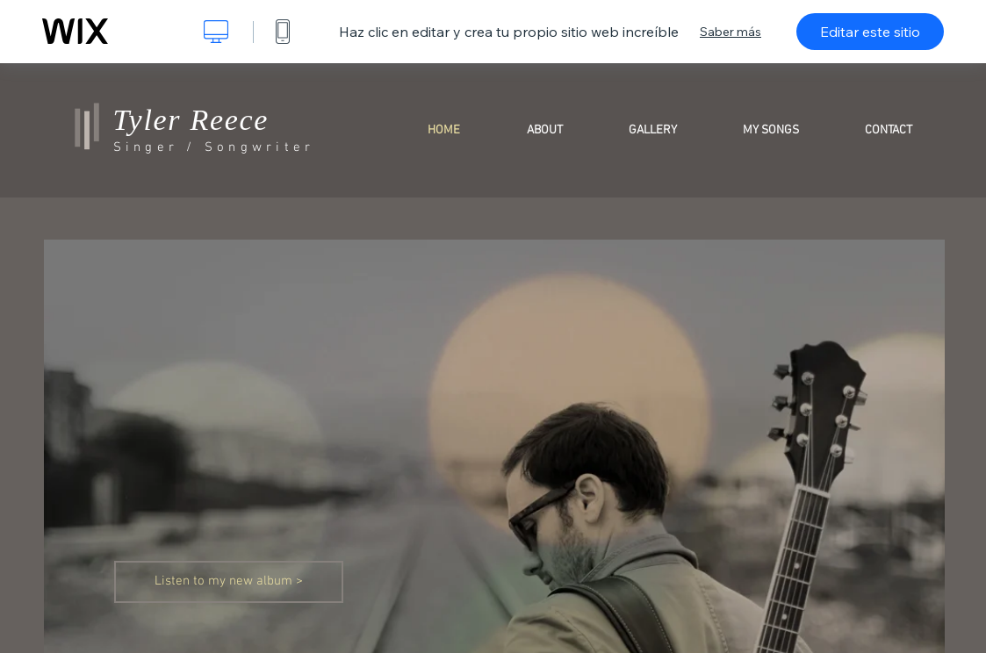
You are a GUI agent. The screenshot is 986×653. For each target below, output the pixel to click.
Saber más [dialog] (730, 31)
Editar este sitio (870, 31)
